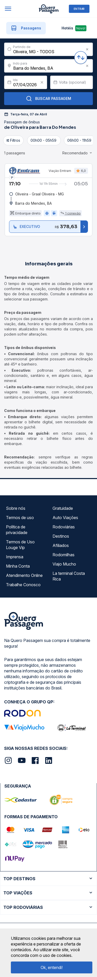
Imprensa (14, 556)
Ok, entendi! (52, 967)
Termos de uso (20, 517)
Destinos (61, 536)
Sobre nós (15, 508)
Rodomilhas (63, 554)
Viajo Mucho (64, 564)
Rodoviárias (64, 526)
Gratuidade (63, 508)
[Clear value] (42, 82)
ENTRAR (79, 8)
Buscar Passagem (48, 99)
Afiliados (61, 545)
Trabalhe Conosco (23, 584)
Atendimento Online (24, 575)
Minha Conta (18, 566)
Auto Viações (65, 517)
